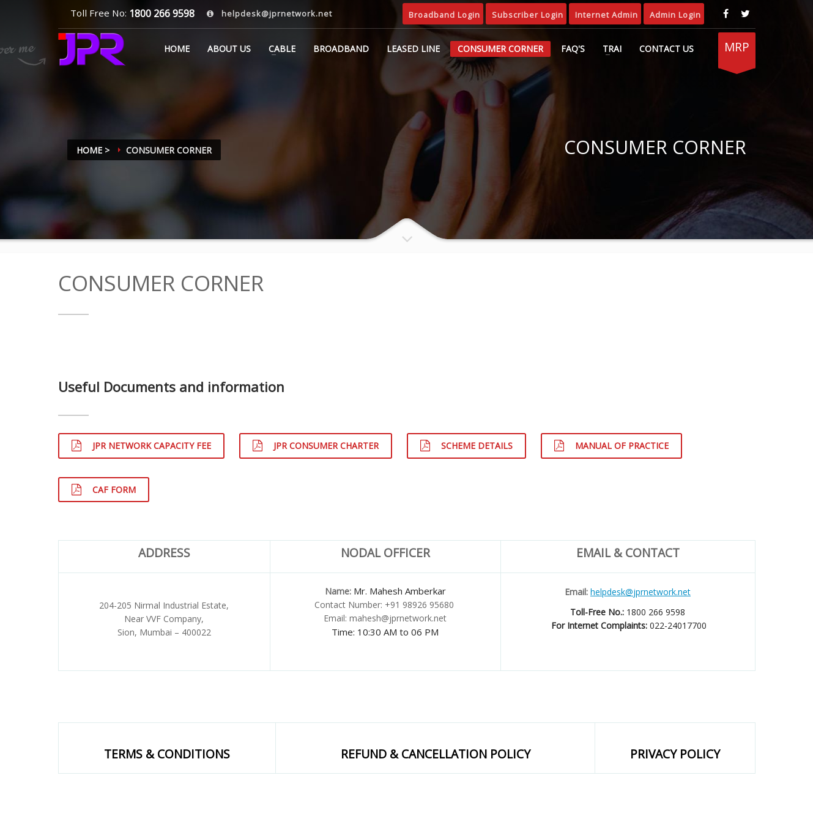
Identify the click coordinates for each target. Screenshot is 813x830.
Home (177, 48)
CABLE (282, 48)
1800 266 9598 (161, 13)
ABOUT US (229, 48)
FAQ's (573, 48)
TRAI (612, 48)
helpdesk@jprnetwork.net (275, 13)
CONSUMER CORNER (500, 48)
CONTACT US (666, 48)
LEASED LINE (413, 48)
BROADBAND (341, 48)
